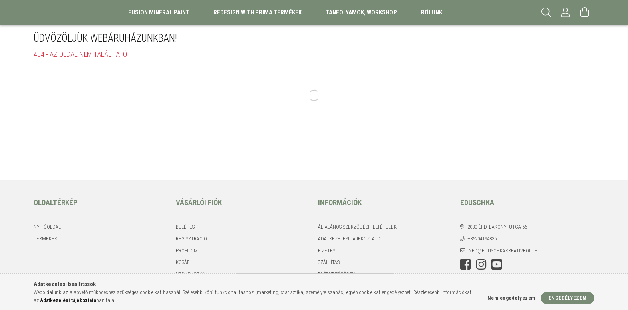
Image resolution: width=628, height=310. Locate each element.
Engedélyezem (567, 298)
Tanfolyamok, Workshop (361, 12)
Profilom (187, 251)
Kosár (183, 262)
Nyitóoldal (47, 227)
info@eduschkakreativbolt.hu (504, 251)
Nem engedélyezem (511, 298)
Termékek (45, 239)
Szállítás (329, 262)
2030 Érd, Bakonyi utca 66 (497, 227)
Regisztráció (191, 239)
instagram (481, 264)
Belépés (185, 227)
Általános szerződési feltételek (357, 227)
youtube (496, 264)
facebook (465, 264)
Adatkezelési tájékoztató (349, 239)
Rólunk (431, 12)
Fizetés (326, 251)
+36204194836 (482, 239)
